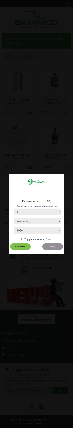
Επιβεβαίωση (20, 246)
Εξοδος (53, 246)
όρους (49, 239)
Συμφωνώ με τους (34, 239)
